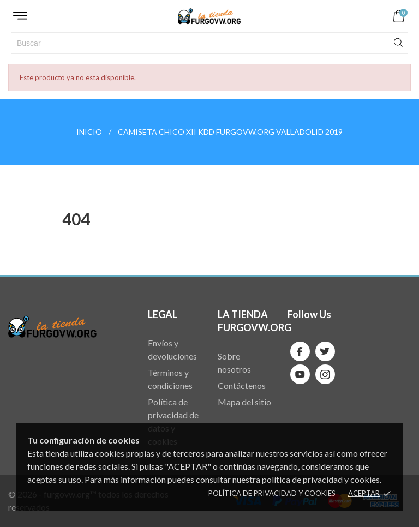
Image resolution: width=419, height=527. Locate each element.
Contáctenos (242, 385)
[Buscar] (209, 43)
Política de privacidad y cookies (272, 493)
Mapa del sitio (244, 402)
